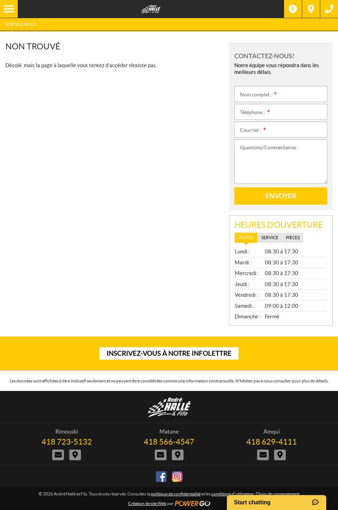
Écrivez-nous (20, 24)
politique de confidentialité (176, 494)
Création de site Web (147, 503)
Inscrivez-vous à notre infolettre (169, 353)
